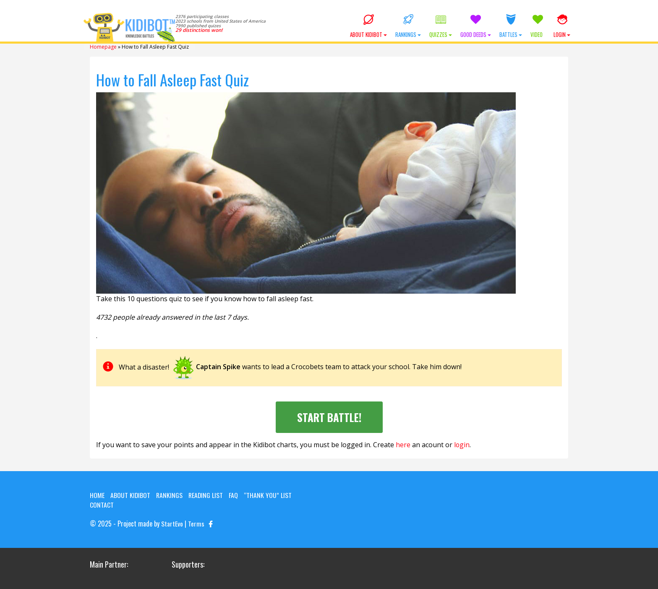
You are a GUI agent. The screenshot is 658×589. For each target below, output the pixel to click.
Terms (196, 523)
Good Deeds (475, 26)
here (403, 444)
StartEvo (172, 523)
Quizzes (440, 26)
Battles (510, 26)
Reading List (207, 495)
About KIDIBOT (368, 26)
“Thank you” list (269, 495)
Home (97, 495)
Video (537, 26)
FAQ (235, 495)
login (462, 444)
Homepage (103, 46)
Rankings (408, 26)
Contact (102, 505)
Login (562, 26)
